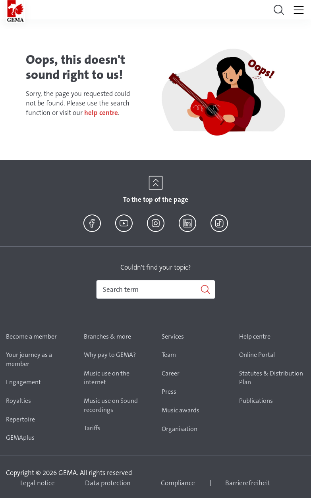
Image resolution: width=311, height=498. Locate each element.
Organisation (179, 429)
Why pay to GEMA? (110, 355)
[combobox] (155, 289)
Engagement (23, 382)
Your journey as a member (29, 359)
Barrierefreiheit (247, 483)
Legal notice (37, 483)
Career (171, 373)
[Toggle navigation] (278, 10)
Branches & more (107, 336)
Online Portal (257, 355)
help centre (101, 112)
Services (173, 336)
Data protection (108, 483)
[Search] (155, 289)
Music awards (180, 410)
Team (169, 355)
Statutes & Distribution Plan (271, 378)
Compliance (178, 483)
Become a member (31, 336)
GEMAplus (20, 437)
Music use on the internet (106, 378)
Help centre (254, 336)
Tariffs (92, 428)
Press (169, 391)
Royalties (18, 400)
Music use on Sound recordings (111, 405)
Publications (256, 400)
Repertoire (20, 419)
